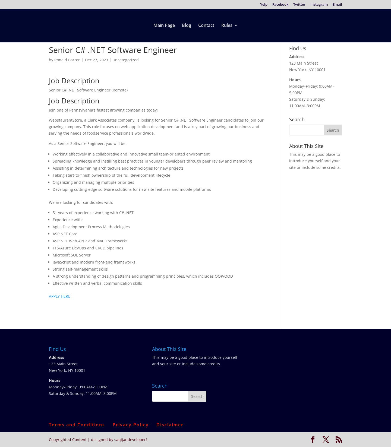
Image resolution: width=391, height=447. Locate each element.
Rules (226, 25)
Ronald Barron (67, 59)
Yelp (263, 5)
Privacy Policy (131, 425)
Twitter (299, 5)
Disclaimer (170, 425)
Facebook (280, 5)
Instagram (319, 5)
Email (337, 5)
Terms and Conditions (77, 425)
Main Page (164, 25)
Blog (186, 25)
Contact (206, 25)
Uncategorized (125, 59)
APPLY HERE (59, 296)
